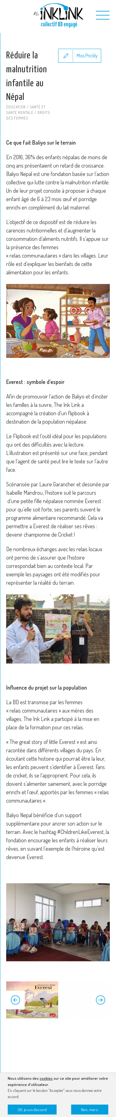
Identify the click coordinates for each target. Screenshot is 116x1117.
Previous (15, 1000)
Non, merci (89, 1111)
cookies (46, 1079)
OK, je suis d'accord (32, 1111)
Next (100, 1000)
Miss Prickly (87, 55)
